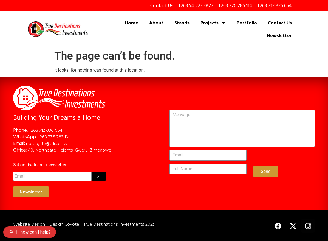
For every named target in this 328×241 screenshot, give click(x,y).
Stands (182, 23)
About (156, 23)
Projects (213, 23)
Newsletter (279, 35)
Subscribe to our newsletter (40, 165)
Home (131, 23)
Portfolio (247, 23)
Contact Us (280, 23)
